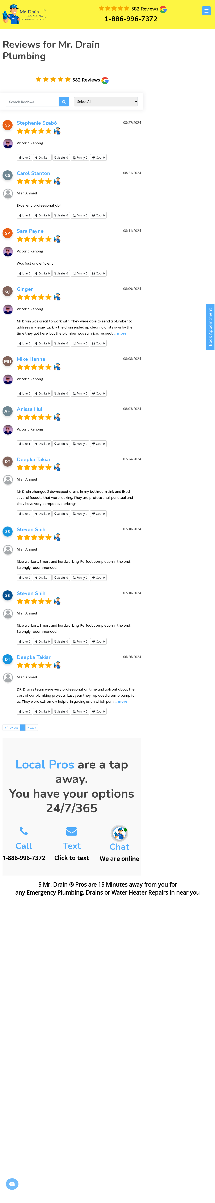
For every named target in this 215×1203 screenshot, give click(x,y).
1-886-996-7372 (131, 18)
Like (24, 157)
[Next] (31, 727)
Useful (61, 157)
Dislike (42, 157)
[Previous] (11, 727)
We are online (119, 845)
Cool (98, 157)
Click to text (71, 845)
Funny (80, 157)
